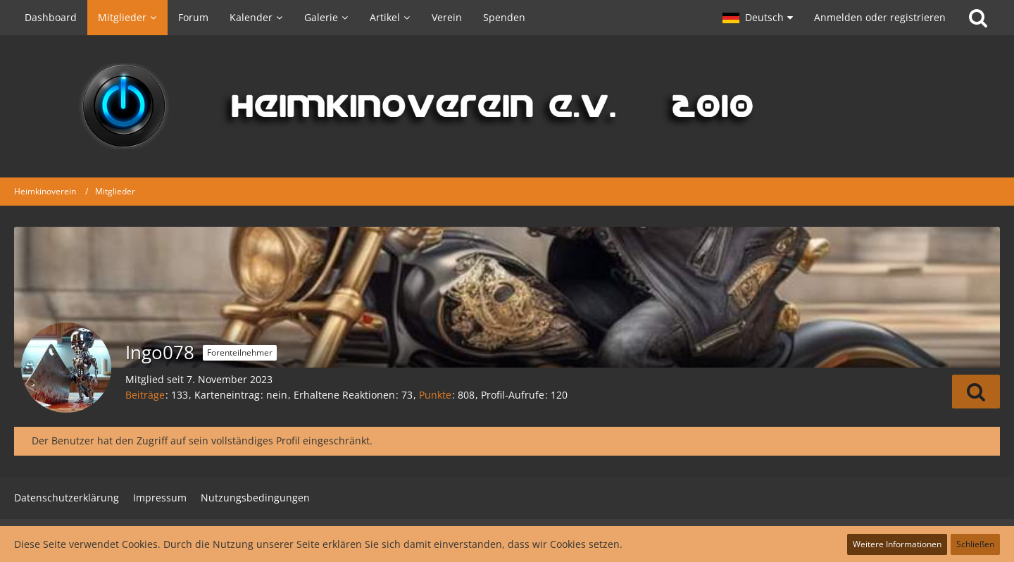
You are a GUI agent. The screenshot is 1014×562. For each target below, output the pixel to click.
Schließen (975, 544)
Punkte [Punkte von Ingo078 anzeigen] (435, 394)
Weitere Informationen (897, 544)
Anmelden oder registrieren (880, 17)
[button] (757, 17)
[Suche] (978, 17)
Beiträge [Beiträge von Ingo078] (145, 394)
